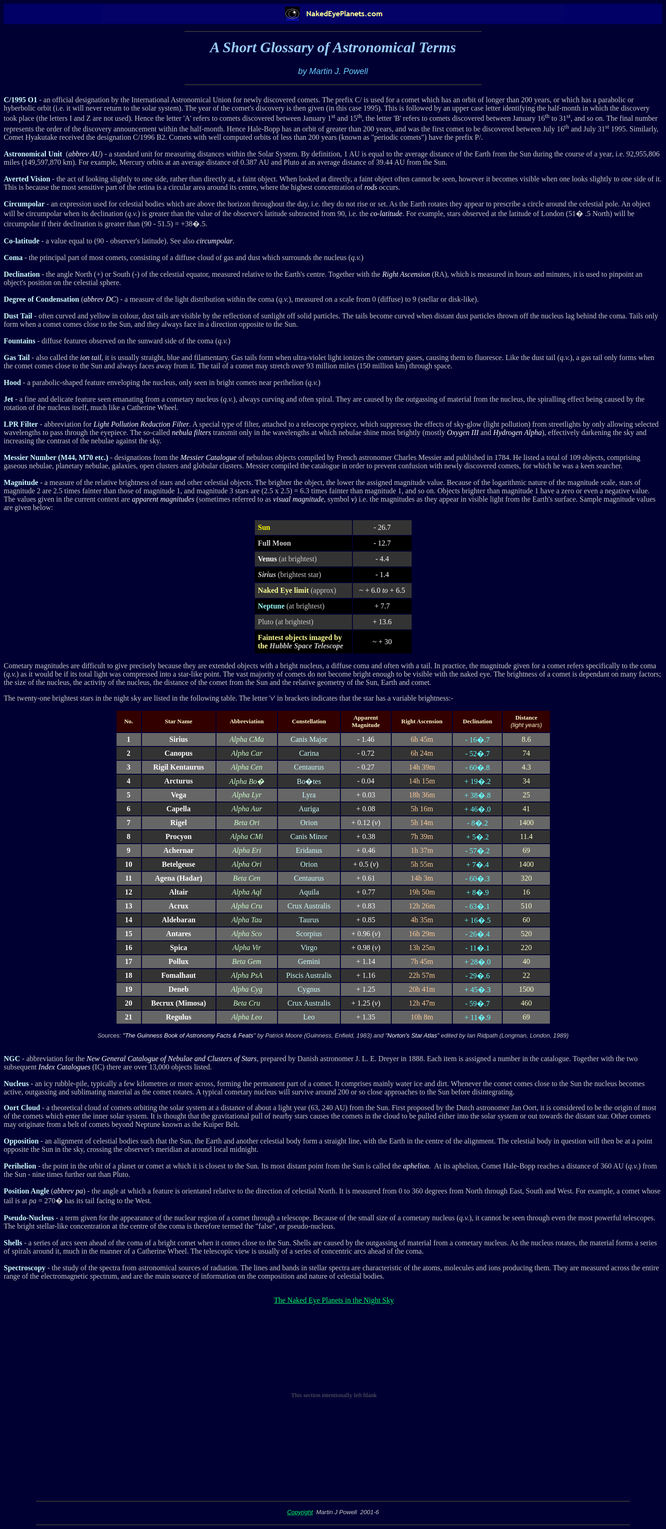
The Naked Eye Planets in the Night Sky (334, 1300)
